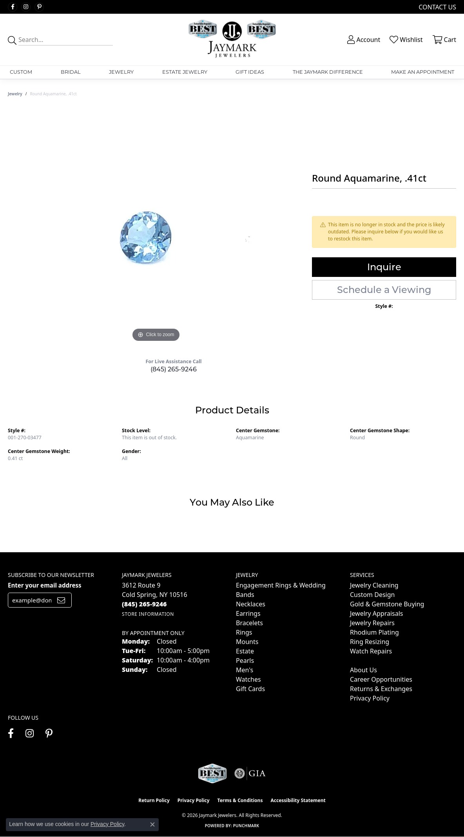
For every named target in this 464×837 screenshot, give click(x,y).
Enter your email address (45, 585)
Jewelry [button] (121, 72)
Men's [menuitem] (244, 670)
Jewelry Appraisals (376, 613)
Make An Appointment (422, 72)
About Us (363, 670)
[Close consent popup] (152, 824)
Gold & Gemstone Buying (387, 604)
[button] (363, 39)
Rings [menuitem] (244, 632)
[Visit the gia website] (250, 773)
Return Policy (154, 800)
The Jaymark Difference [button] (328, 72)
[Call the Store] (144, 604)
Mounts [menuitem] (247, 641)
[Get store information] (148, 614)
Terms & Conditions (240, 800)
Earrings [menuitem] (248, 613)
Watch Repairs (371, 651)
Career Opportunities (381, 679)
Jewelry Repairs (372, 623)
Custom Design (372, 594)
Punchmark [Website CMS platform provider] (246, 825)
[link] (436, 7)
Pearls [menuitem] (245, 660)
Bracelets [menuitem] (249, 623)
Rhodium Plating (374, 632)
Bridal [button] (71, 72)
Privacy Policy (370, 698)
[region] (156, 226)
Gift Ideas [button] (250, 72)
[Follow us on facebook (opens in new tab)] (12, 7)
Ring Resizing (369, 641)
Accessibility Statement (297, 800)
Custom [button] (21, 72)
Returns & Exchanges (381, 688)
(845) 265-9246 (173, 369)
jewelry (15, 93)
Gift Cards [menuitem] (250, 688)
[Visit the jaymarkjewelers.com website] (212, 773)
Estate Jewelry (184, 72)
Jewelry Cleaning (374, 585)
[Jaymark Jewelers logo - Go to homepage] (232, 40)
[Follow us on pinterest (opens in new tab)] (39, 7)
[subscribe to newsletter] (61, 600)
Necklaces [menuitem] (250, 604)
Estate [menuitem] (245, 651)
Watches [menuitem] (248, 679)
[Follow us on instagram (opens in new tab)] (26, 7)
